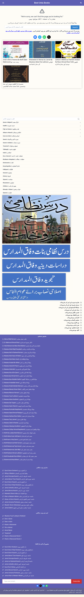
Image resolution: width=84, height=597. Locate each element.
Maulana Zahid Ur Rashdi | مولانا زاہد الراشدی (16, 425)
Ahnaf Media (8, 533)
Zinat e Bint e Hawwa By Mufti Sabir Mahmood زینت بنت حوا (15, 61)
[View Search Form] (81, 3)
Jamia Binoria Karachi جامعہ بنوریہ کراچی (17, 493)
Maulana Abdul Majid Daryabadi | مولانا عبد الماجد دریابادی (19, 352)
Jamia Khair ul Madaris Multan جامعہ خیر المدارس (19, 578)
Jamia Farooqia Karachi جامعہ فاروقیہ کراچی (18, 479)
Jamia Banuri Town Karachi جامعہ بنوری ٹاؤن (18, 558)
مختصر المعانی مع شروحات (71, 323)
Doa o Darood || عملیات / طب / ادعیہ (13, 157)
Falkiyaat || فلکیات (8, 171)
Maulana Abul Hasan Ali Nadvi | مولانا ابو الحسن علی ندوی (19, 358)
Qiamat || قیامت (7, 195)
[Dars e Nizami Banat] (42, 253)
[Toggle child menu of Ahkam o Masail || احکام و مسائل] (80, 133)
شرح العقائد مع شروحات (72, 318)
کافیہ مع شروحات (74, 333)
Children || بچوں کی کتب (10, 188)
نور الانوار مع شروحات (73, 325)
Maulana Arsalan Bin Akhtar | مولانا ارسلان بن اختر (17, 365)
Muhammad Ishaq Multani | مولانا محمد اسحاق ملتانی (18, 462)
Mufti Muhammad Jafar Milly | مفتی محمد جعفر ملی (18, 452)
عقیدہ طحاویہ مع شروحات (71, 330)
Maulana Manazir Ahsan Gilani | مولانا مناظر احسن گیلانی (19, 392)
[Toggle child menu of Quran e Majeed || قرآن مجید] (80, 122)
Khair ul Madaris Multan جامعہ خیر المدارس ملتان (19, 499)
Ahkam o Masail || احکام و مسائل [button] (12, 133)
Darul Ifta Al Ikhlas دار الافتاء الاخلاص (15, 569)
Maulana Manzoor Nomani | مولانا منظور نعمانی (17, 395)
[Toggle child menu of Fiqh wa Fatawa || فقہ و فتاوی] (80, 129)
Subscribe (76, 584)
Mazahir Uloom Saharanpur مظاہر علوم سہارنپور (19, 507)
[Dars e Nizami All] (42, 222)
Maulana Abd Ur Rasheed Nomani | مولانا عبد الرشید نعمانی (20, 355)
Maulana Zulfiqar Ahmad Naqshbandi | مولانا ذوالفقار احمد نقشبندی (22, 432)
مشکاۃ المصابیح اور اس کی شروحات (69, 310)
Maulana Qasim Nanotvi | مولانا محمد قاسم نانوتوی (17, 409)
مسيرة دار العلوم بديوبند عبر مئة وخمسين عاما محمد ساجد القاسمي (14, 85)
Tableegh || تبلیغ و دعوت (9, 150)
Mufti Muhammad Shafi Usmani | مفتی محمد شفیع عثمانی (19, 445)
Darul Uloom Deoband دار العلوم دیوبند (16, 473)
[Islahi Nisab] (42, 296)
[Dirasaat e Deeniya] (42, 268)
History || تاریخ (7, 178)
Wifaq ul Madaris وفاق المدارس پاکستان (16, 476)
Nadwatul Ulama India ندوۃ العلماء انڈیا (16, 496)
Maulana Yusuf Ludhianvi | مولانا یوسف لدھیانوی (17, 398)
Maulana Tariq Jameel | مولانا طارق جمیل (15, 422)
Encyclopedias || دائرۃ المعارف (12, 168)
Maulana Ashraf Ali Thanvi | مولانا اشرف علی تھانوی (18, 368)
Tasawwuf (8, 536)
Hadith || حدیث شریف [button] (9, 126)
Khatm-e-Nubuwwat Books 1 (13, 538)
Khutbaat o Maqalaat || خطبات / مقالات (14, 161)
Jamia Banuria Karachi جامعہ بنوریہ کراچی (17, 572)
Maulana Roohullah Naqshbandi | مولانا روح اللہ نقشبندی (19, 412)
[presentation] (16, 49)
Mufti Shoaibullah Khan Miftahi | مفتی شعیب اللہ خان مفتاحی (20, 459)
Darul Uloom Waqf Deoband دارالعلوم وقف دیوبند (19, 552)
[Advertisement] (42, 101)
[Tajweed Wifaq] (42, 282)
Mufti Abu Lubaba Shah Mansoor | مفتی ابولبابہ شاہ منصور (20, 435)
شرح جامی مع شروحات (72, 328)
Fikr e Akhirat (8, 530)
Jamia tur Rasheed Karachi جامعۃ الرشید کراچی (18, 564)
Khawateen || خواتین (8, 185)
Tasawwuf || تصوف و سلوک (11, 147)
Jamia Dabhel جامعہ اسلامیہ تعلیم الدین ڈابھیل (18, 510)
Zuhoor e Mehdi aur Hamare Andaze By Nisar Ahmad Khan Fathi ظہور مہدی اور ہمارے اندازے (67, 62)
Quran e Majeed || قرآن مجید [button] (11, 122)
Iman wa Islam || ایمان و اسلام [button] (11, 136)
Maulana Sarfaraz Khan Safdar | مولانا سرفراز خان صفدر (19, 419)
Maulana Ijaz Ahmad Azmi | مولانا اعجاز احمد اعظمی (18, 378)
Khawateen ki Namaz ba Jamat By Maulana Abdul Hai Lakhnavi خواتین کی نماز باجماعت (41, 62)
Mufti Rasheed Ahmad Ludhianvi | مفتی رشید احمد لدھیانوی (20, 455)
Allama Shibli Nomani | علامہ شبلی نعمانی (15, 342)
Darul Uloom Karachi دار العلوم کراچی (16, 484)
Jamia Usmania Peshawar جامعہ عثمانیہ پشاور (18, 505)
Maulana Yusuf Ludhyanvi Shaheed (15, 518)
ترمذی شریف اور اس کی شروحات (69, 307)
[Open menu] (3, 2)
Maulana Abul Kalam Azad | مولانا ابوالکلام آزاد (16, 362)
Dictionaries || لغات (8, 164)
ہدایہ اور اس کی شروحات (71, 312)
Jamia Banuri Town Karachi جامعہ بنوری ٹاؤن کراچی (20, 482)
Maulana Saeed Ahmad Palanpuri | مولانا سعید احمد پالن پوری (20, 415)
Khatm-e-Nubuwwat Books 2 (13, 541)
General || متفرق (7, 174)
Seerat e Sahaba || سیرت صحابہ (12, 143)
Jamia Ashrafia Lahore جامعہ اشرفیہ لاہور (17, 490)
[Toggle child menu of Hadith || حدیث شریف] (80, 126)
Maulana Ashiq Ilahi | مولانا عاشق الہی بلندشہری (17, 372)
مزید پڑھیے (72, 594)
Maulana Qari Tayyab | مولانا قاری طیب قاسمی (16, 405)
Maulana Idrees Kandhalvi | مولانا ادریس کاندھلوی (17, 402)
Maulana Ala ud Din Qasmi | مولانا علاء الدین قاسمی (18, 375)
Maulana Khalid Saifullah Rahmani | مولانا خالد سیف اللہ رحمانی (21, 388)
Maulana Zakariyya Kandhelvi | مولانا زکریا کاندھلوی (18, 429)
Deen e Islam (8, 524)
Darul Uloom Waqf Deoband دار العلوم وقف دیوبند (19, 487)
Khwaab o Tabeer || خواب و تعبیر (12, 192)
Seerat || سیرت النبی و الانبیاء (11, 140)
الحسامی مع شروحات (73, 320)
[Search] (38, 27)
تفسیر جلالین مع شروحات (72, 315)
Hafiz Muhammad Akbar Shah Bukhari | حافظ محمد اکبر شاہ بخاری (22, 348)
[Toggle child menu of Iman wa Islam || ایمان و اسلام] (80, 136)
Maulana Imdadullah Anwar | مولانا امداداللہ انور (17, 385)
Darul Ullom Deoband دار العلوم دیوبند (15, 549)
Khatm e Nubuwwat (10, 527)
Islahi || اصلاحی (7, 154)
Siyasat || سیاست (8, 181)
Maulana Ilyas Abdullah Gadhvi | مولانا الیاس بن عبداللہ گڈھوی (20, 382)
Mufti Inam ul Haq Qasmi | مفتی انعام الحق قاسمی (17, 442)
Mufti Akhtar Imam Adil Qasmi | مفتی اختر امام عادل (18, 439)
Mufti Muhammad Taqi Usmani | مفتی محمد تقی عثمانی (19, 449)
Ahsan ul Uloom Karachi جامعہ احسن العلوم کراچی (19, 502)
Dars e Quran (8, 521)
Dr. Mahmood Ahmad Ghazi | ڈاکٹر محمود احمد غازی (18, 345)
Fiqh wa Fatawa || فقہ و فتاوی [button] (11, 129)
